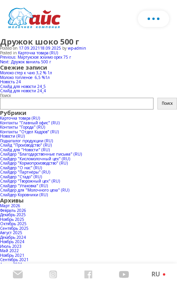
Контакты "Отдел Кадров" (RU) (29, 131)
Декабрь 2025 (13, 214)
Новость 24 (10, 81)
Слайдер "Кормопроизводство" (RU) (34, 163)
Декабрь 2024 (13, 237)
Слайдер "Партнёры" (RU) (25, 172)
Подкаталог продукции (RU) (26, 140)
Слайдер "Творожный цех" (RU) (30, 181)
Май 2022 (9, 250)
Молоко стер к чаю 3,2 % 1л (26, 72)
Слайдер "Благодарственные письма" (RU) (41, 154)
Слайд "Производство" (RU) (26, 145)
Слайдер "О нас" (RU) (21, 167)
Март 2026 (10, 205)
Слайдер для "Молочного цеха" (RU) (34, 190)
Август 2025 (11, 232)
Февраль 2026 (13, 210)
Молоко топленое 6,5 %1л (25, 77)
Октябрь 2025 (13, 223)
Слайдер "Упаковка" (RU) (24, 185)
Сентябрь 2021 (14, 259)
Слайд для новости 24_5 (23, 86)
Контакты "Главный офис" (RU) (30, 122)
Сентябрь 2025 (14, 228)
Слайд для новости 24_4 (23, 90)
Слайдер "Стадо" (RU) (21, 176)
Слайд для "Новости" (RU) (25, 149)
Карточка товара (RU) (38, 53)
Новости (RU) (12, 136)
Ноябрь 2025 (12, 219)
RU (156, 274)
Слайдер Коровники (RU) (24, 194)
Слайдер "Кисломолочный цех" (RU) (35, 158)
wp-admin (77, 48)
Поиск (5, 95)
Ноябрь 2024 (12, 241)
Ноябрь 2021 (12, 255)
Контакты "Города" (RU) (22, 127)
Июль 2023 (11, 246)
